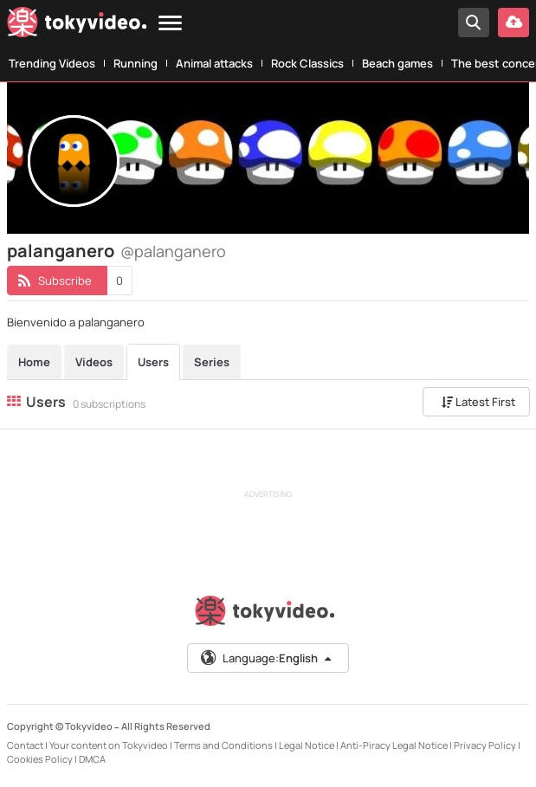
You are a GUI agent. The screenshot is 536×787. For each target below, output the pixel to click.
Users (153, 362)
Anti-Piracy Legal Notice (394, 745)
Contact (25, 745)
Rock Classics (307, 63)
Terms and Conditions (223, 745)
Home (34, 362)
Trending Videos (52, 63)
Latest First (478, 402)
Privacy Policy (485, 745)
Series (211, 362)
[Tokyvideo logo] (77, 26)
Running (135, 63)
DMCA (92, 758)
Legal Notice (306, 745)
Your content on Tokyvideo (108, 745)
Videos (94, 362)
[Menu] (170, 24)
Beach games (397, 63)
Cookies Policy (40, 758)
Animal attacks (214, 63)
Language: (266, 658)
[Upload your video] (513, 22)
